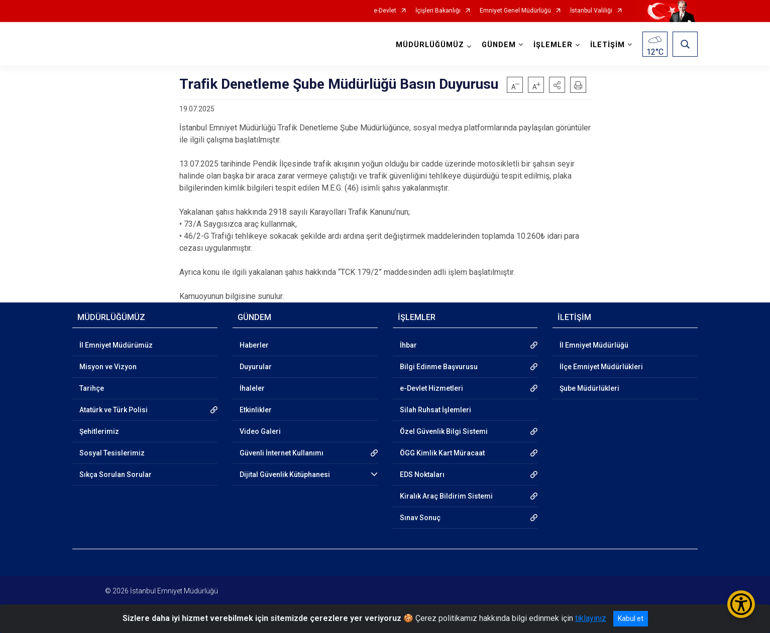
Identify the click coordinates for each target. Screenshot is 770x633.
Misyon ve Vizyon (108, 367)
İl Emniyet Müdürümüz (116, 345)
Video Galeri (260, 431)
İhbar (408, 345)
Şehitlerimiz (99, 431)
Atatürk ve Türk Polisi (113, 410)
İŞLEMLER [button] (553, 45)
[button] (557, 85)
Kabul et (630, 618)
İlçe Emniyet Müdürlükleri (601, 367)
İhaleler (252, 388)
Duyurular (256, 367)
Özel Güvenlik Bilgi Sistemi (444, 431)
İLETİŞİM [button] (607, 45)
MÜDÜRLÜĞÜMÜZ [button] (430, 45)
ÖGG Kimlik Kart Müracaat (442, 453)
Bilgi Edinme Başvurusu (439, 367)
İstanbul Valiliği (591, 11)
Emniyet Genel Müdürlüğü (515, 11)
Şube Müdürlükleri (589, 388)
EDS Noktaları (422, 474)
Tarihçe (91, 388)
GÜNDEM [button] (499, 45)
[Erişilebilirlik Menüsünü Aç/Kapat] (741, 604)
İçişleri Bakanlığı (438, 11)
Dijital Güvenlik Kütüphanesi (285, 474)
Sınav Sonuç (420, 518)
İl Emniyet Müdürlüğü (594, 345)
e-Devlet (385, 11)
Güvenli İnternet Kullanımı (281, 453)
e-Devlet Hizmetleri (431, 388)
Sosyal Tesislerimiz (112, 453)
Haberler (254, 345)
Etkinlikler (256, 410)
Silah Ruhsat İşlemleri (435, 410)
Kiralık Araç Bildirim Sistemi (446, 496)
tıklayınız (590, 618)
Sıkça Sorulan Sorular (115, 474)
